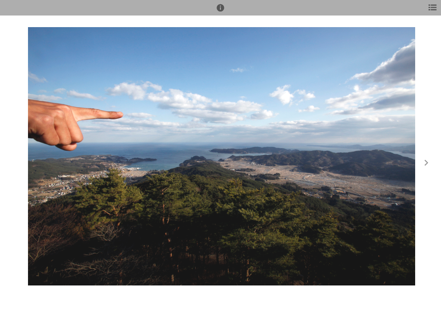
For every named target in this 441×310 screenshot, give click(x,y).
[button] (220, 11)
